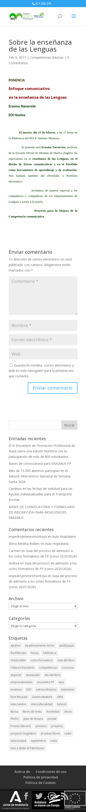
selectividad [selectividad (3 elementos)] (18, 741)
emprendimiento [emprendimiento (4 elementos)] (22, 682)
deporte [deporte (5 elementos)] (16, 675)
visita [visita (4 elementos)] (53, 741)
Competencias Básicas (47, 57)
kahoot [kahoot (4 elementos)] (61, 704)
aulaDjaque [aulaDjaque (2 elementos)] (66, 645)
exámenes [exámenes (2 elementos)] (67, 689)
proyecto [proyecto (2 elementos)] (57, 726)
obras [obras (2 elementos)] (68, 712)
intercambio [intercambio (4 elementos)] (18, 704)
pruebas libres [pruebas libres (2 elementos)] (50, 733)
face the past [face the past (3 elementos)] (19, 697)
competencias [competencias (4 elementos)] (48, 668)
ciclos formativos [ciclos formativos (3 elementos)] (42, 660)
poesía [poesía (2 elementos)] (51, 719)
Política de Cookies (40, 782)
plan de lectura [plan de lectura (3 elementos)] (33, 719)
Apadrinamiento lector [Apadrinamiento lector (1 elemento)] (40, 645)
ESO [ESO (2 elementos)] (28, 689)
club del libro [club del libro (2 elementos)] (66, 660)
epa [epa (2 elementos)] (61, 682)
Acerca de (22, 771)
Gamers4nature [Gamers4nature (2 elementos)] (42, 697)
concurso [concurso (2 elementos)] (68, 668)
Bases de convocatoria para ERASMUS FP (40, 463)
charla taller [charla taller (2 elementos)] (18, 660)
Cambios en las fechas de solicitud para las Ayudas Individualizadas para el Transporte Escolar (40, 494)
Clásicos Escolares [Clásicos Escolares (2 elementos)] (22, 668)
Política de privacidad (40, 777)
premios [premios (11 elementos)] (41, 726)
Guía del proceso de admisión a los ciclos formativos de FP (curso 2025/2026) (43, 581)
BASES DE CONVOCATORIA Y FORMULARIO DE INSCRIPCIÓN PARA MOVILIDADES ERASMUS (42, 512)
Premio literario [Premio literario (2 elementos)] (21, 726)
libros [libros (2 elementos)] (14, 712)
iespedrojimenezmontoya (28, 536)
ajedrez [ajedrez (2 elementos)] (15, 645)
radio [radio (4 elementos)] (68, 733)
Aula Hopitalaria (64, 536)
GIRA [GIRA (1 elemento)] (60, 697)
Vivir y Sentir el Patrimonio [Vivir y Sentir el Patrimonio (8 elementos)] (27, 748)
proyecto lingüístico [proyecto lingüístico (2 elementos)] (23, 733)
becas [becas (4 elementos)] (35, 653)
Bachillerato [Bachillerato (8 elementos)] (18, 653)
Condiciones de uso (51, 771)
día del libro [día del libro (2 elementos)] (52, 675)
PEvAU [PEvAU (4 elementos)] (15, 719)
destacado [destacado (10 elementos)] (33, 675)
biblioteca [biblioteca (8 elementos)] (49, 653)
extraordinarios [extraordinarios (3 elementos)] (46, 689)
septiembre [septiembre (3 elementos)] (38, 741)
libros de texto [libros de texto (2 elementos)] (32, 712)
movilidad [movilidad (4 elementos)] (52, 712)
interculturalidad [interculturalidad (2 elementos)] (42, 704)
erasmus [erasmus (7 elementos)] (16, 689)
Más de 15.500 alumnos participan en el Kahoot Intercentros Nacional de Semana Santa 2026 (39, 476)
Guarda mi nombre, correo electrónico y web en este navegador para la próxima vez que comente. (41, 371)
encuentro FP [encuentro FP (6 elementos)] (45, 682)
